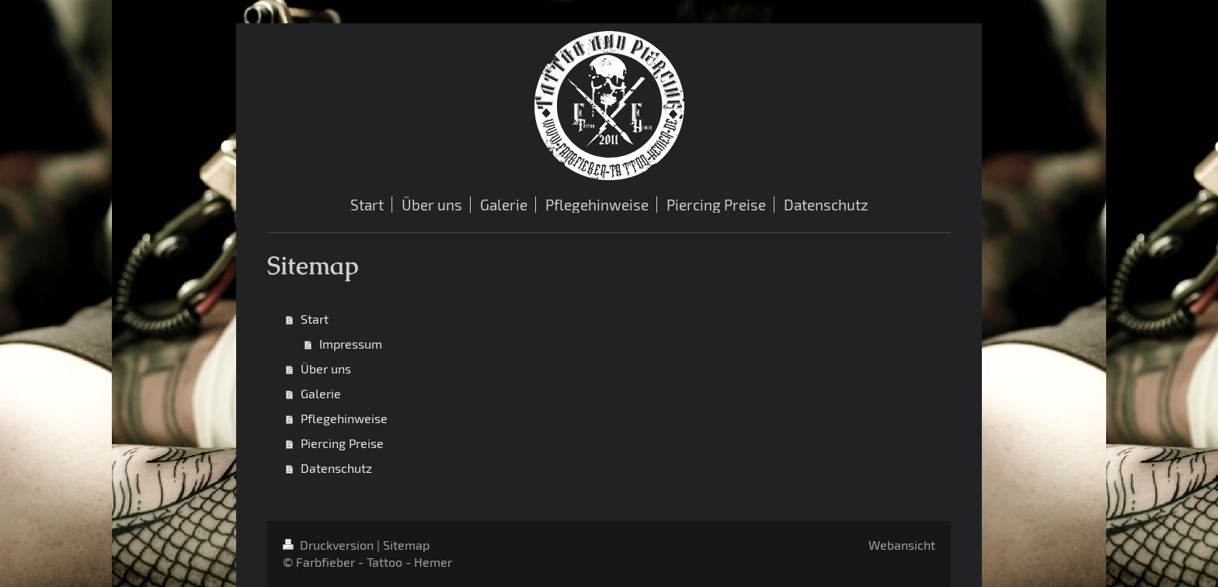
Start (315, 318)
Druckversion (330, 544)
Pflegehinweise (344, 418)
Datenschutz (336, 467)
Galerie (321, 393)
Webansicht (901, 544)
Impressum (350, 343)
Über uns (326, 368)
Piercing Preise (342, 443)
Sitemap (406, 544)
